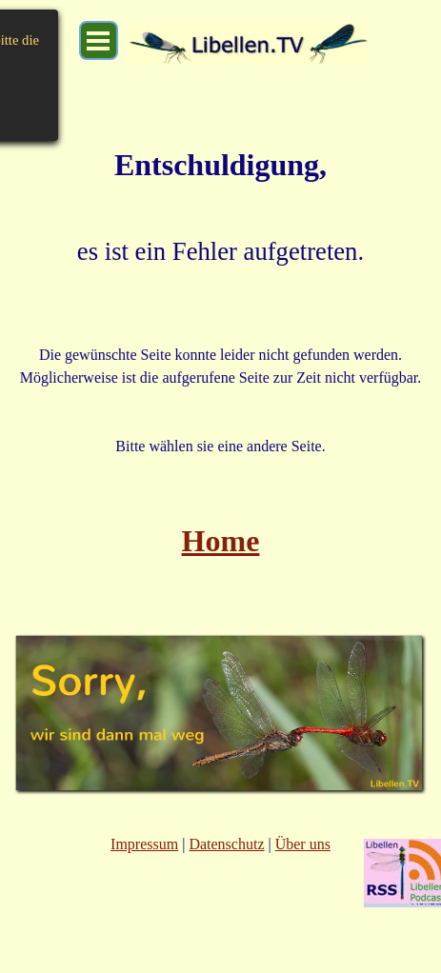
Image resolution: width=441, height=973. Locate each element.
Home (221, 541)
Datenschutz (226, 844)
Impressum (144, 844)
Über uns (303, 844)
